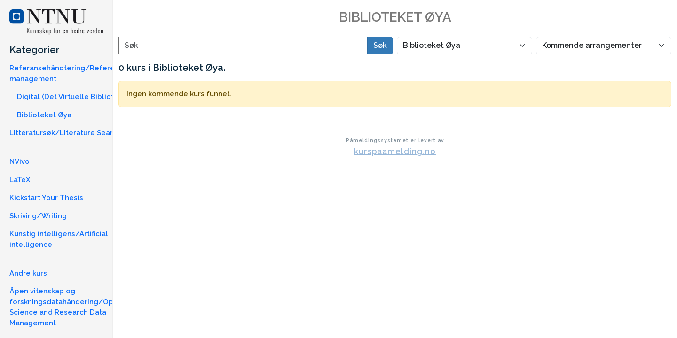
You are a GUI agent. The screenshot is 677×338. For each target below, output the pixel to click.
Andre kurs (28, 273)
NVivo (19, 161)
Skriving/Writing (38, 216)
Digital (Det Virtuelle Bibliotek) (70, 96)
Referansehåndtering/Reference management (68, 73)
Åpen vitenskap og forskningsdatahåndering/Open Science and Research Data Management (65, 307)
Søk (380, 45)
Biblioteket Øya (44, 115)
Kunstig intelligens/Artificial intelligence (58, 239)
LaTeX (20, 180)
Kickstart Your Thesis (46, 197)
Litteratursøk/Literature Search (65, 133)
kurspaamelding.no (395, 151)
